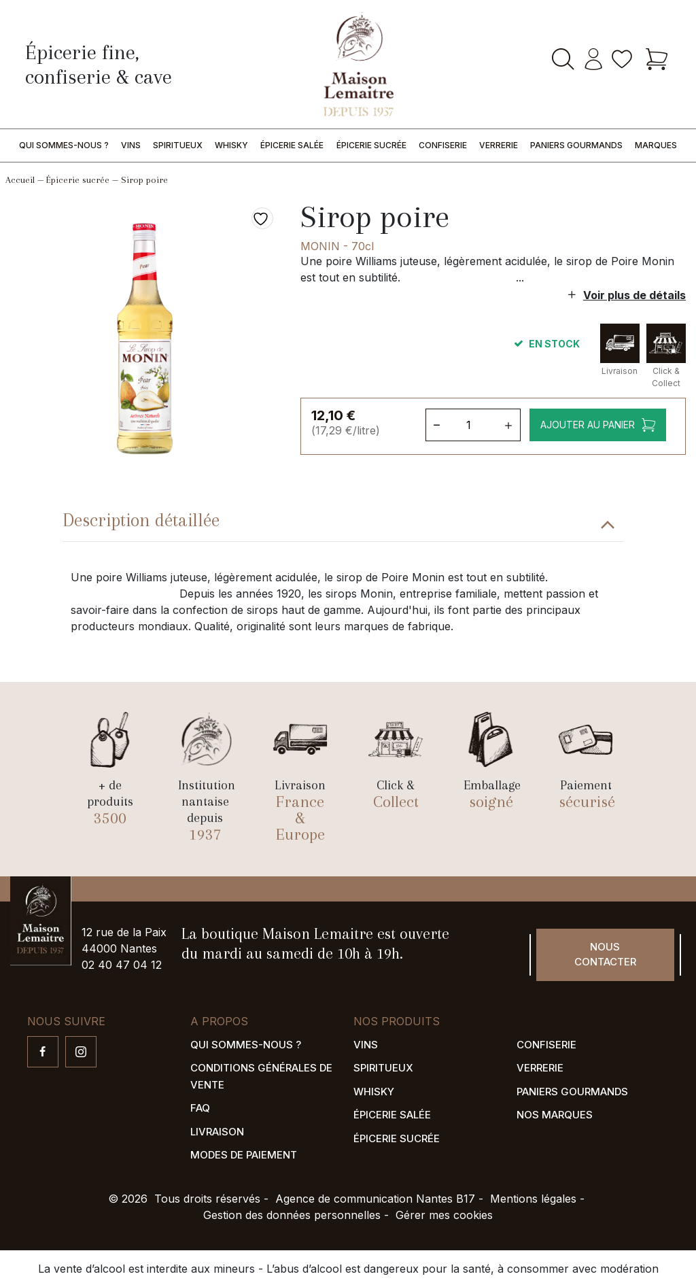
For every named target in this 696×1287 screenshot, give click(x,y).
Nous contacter (605, 954)
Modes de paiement (243, 1154)
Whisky (231, 145)
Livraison (217, 1131)
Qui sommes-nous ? (64, 145)
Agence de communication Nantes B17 (375, 1198)
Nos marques (555, 1114)
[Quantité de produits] (472, 425)
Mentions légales (533, 1198)
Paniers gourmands (576, 145)
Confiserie (443, 145)
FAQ (200, 1107)
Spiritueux (178, 145)
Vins (131, 145)
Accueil (20, 180)
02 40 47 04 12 (122, 965)
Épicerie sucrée (371, 145)
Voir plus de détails (634, 295)
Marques (656, 145)
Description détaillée (141, 520)
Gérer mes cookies (444, 1215)
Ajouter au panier (586, 424)
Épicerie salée (292, 145)
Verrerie (498, 145)
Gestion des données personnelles (292, 1215)
